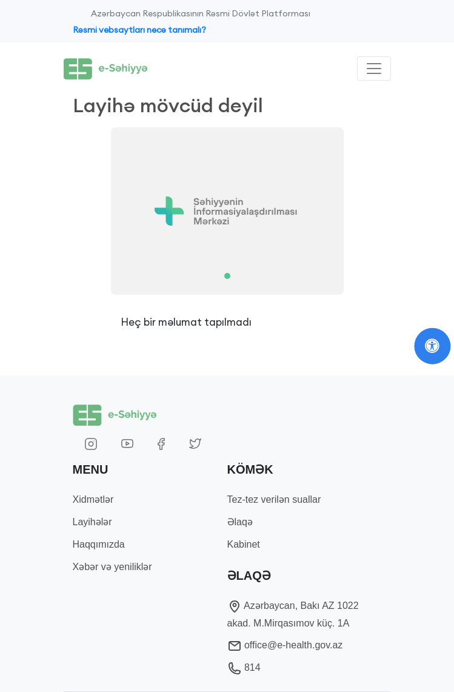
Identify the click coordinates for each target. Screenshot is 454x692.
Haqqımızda (99, 544)
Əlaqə (240, 522)
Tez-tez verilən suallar (274, 499)
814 (244, 667)
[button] (96, 211)
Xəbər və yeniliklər (112, 567)
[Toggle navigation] (374, 68)
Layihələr (92, 522)
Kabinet (243, 544)
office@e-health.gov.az (285, 645)
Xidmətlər (93, 499)
